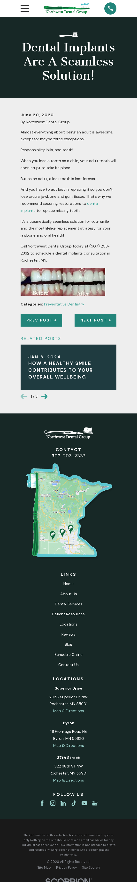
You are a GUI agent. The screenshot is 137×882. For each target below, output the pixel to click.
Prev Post (41, 320)
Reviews (68, 634)
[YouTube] (84, 803)
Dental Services (68, 604)
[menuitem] (44, 868)
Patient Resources (68, 614)
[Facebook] (42, 803)
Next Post (95, 320)
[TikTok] (73, 803)
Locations (68, 624)
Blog (68, 644)
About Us (68, 593)
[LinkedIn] (63, 803)
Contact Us (68, 664)
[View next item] (44, 396)
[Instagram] (52, 803)
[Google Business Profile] (94, 803)
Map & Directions (68, 710)
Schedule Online (68, 654)
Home (68, 583)
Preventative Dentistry (64, 304)
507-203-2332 (68, 456)
